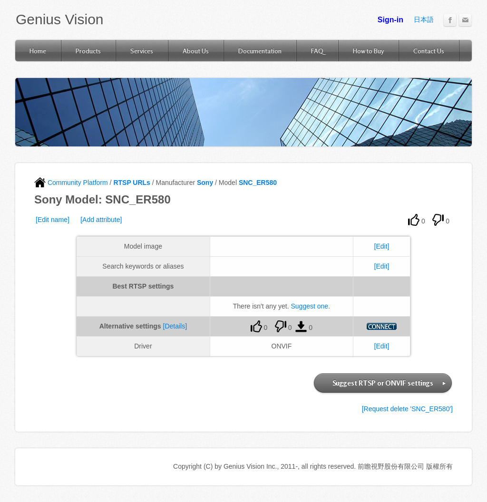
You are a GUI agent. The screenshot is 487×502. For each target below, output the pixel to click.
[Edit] (382, 246)
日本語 (424, 19)
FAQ (317, 51)
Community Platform (71, 182)
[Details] (175, 326)
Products (88, 51)
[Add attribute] (101, 219)
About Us (196, 51)
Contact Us (428, 51)
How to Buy (368, 51)
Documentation (260, 51)
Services (141, 51)
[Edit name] (52, 219)
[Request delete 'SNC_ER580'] (407, 409)
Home (37, 51)
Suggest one (310, 306)
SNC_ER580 (258, 182)
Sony (205, 182)
